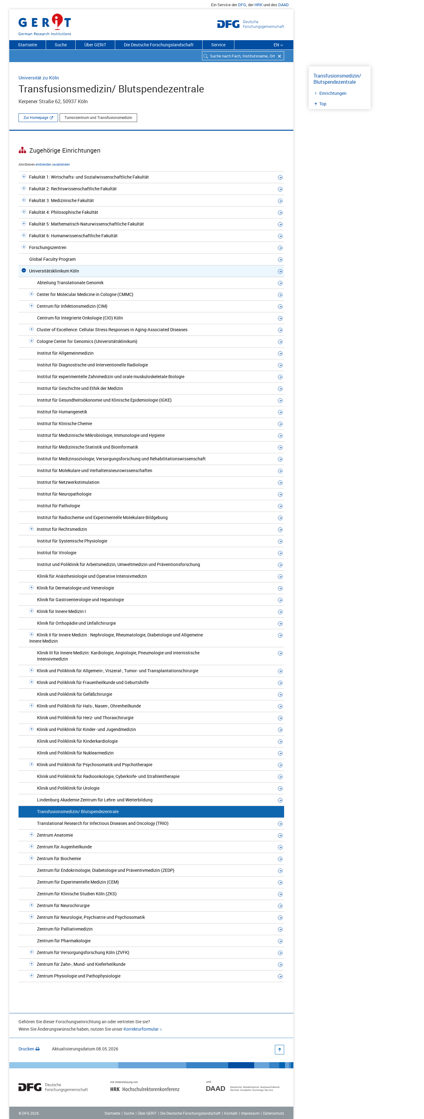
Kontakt (230, 1113)
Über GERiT (95, 45)
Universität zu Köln (39, 77)
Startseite (27, 45)
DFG (242, 4)
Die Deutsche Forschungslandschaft (159, 45)
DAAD (283, 4)
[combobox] (243, 55)
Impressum (250, 1113)
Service (218, 45)
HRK (258, 4)
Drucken (29, 1049)
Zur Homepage (35, 117)
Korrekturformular (141, 1029)
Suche (61, 45)
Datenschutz (273, 1113)
